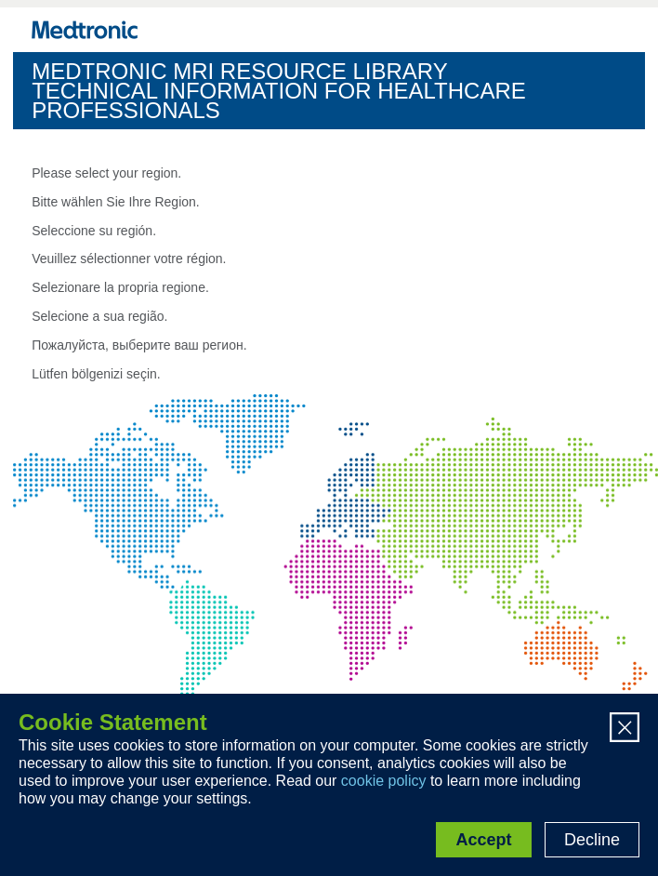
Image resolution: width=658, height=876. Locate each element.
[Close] (624, 729)
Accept (483, 839)
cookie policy (384, 781)
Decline (592, 839)
